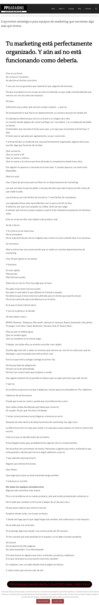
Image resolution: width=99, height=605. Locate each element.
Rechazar (43, 601)
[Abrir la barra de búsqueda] (96, 9)
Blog (79, 9)
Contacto (88, 9)
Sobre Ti (61, 9)
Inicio (53, 9)
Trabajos (71, 9)
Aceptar (58, 601)
